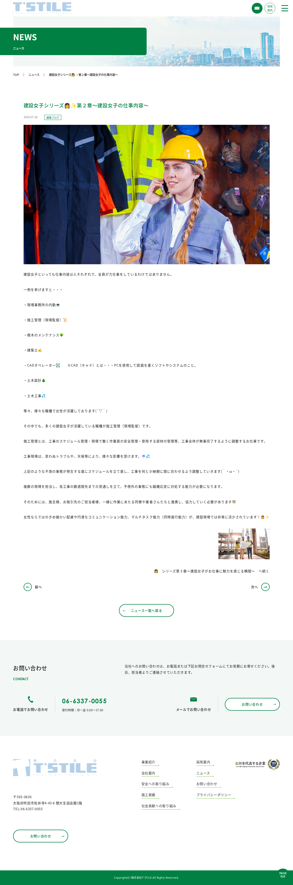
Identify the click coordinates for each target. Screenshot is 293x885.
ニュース (33, 75)
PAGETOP (282, 875)
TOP (16, 75)
